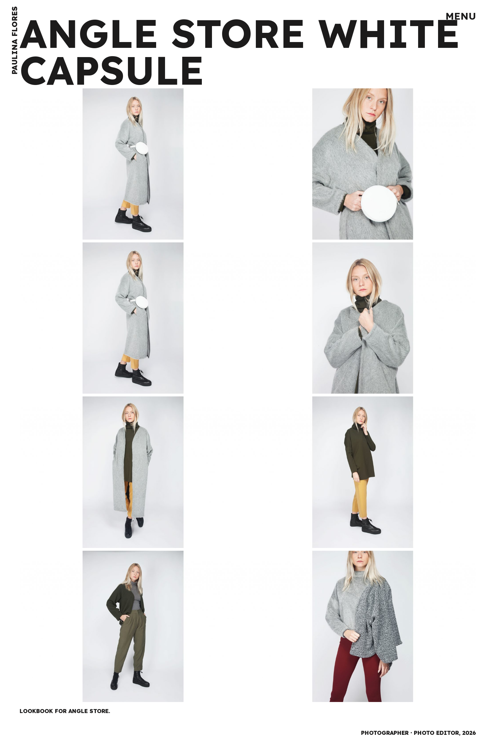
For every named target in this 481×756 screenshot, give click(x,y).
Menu (460, 16)
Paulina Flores (14, 40)
